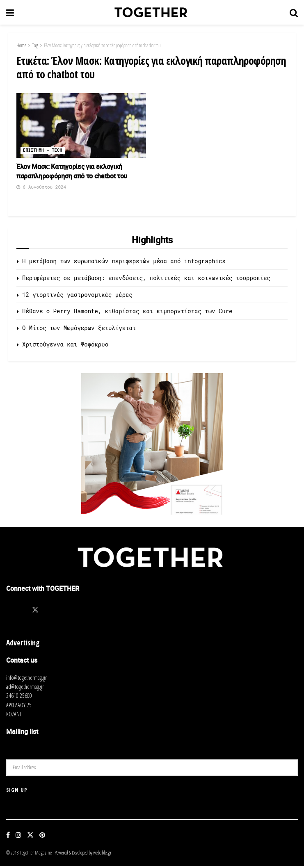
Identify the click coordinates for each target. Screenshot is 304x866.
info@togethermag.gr (26, 677)
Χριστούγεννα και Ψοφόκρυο (65, 344)
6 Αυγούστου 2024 (41, 187)
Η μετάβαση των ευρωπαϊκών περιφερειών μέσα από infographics (124, 261)
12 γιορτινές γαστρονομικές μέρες (77, 295)
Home (21, 45)
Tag (35, 45)
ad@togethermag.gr (25, 687)
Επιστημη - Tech (42, 150)
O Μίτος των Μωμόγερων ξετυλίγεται (79, 328)
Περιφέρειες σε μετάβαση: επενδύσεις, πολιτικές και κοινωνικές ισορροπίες (146, 278)
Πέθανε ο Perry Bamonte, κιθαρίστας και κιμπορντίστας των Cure (127, 311)
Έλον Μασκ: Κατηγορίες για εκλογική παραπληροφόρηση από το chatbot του (102, 45)
